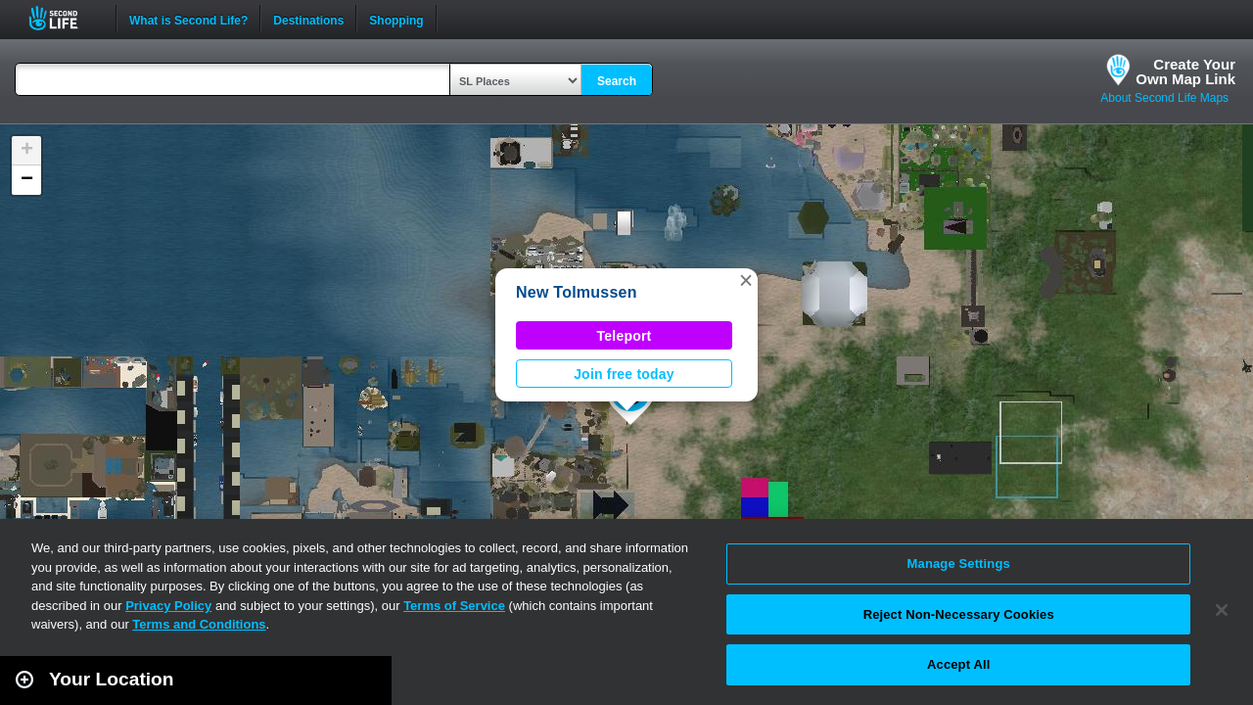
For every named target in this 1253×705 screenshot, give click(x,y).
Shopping (396, 19)
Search (616, 81)
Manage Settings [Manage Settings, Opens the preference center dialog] (958, 563)
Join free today (624, 374)
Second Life (64, 18)
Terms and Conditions (198, 624)
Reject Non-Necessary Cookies (958, 614)
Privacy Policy (168, 605)
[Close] (1221, 610)
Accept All (958, 664)
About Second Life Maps (1164, 98)
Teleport (624, 336)
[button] (746, 280)
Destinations (308, 19)
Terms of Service (454, 605)
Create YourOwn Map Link (1185, 71)
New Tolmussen (576, 292)
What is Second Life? (188, 19)
